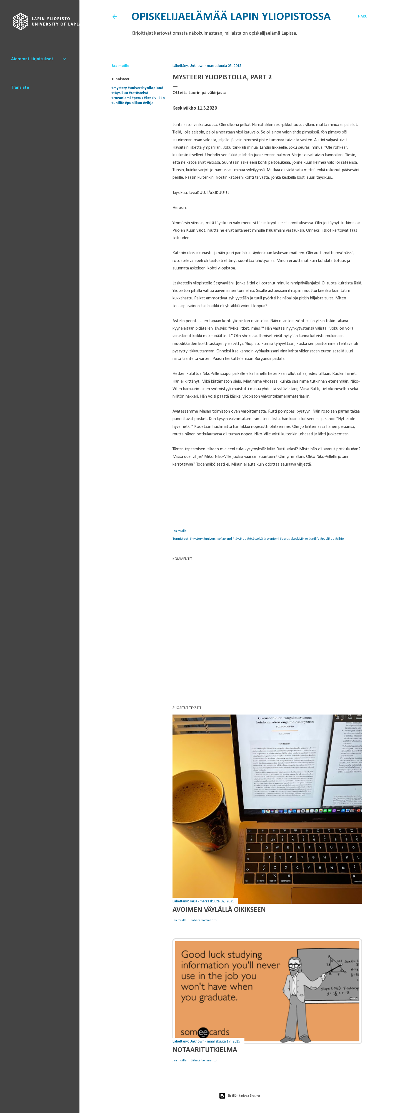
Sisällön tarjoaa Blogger (239, 1095)
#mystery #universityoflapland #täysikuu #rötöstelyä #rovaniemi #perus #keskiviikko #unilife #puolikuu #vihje (267, 539)
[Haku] (363, 16)
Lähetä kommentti (204, 920)
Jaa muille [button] (120, 66)
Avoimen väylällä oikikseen (219, 910)
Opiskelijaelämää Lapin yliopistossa (231, 17)
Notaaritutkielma (204, 1050)
